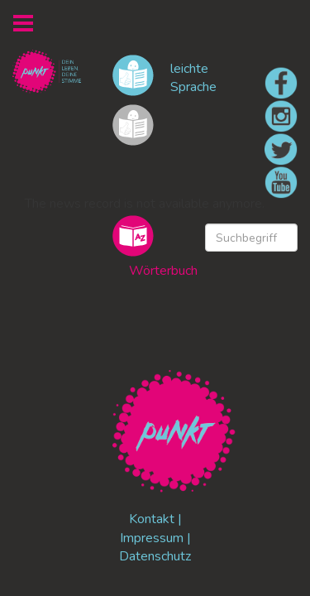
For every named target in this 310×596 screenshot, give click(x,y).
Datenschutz (155, 556)
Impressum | (155, 538)
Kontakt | (155, 519)
